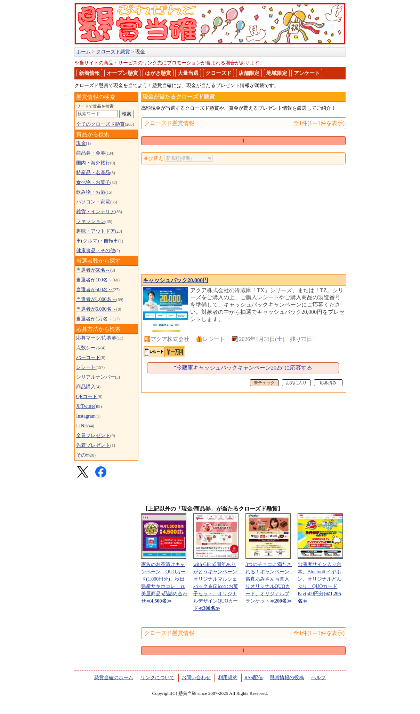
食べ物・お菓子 (93, 182)
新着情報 (89, 73)
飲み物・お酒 (90, 192)
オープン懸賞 (122, 73)
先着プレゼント (93, 445)
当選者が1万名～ (94, 318)
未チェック (264, 382)
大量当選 (188, 73)
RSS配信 (253, 677)
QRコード (86, 396)
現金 (81, 143)
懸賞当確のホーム (113, 677)
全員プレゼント (93, 435)
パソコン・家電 (93, 201)
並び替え (153, 158)
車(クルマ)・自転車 (97, 240)
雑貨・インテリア (95, 211)
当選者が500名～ (94, 289)
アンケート (307, 73)
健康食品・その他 (95, 250)
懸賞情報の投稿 (287, 677)
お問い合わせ (196, 677)
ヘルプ (318, 677)
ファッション (90, 221)
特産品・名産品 (93, 172)
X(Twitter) (86, 406)
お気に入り (296, 382)
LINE (81, 425)
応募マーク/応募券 (96, 338)
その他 (83, 455)
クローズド (218, 73)
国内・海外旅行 (93, 162)
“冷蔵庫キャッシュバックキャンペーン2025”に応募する (243, 368)
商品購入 (86, 386)
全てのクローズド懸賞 (100, 124)
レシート (86, 367)
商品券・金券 (90, 153)
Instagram (86, 416)
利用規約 (227, 677)
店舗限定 (249, 73)
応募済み (328, 382)
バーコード (88, 357)
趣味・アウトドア (95, 231)
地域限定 (276, 73)
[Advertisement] (243, 220)
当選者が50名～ (93, 270)
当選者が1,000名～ (96, 299)
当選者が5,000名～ (96, 309)
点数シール (88, 347)
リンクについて (157, 677)
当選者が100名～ (94, 279)
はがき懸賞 (158, 73)
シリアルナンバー (95, 377)
